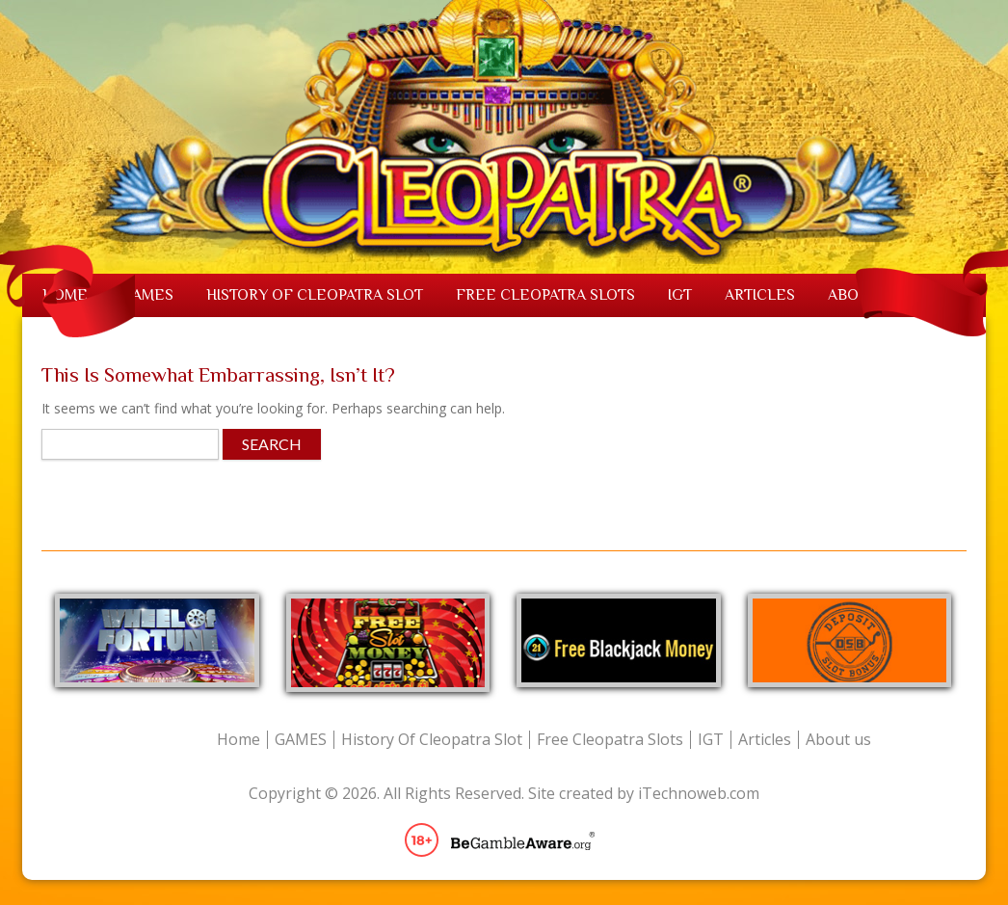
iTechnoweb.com (698, 793)
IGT (680, 295)
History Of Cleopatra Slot (314, 295)
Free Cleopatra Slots (545, 295)
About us (838, 740)
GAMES (146, 295)
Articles (760, 295)
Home (238, 740)
